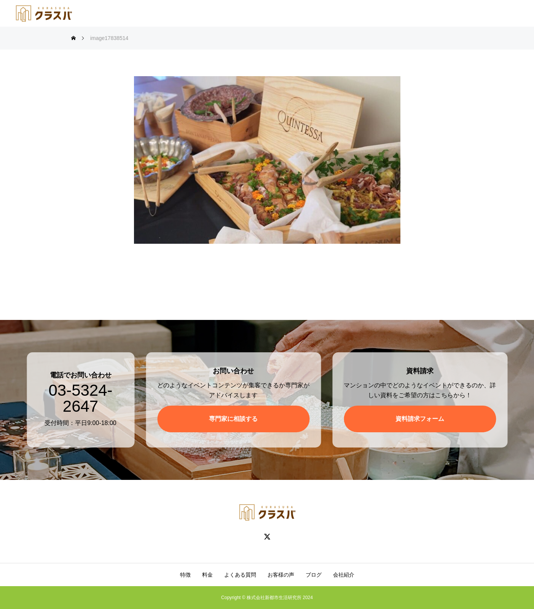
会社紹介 (343, 575)
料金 (207, 575)
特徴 (185, 575)
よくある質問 (240, 575)
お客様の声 (281, 575)
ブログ (314, 575)
